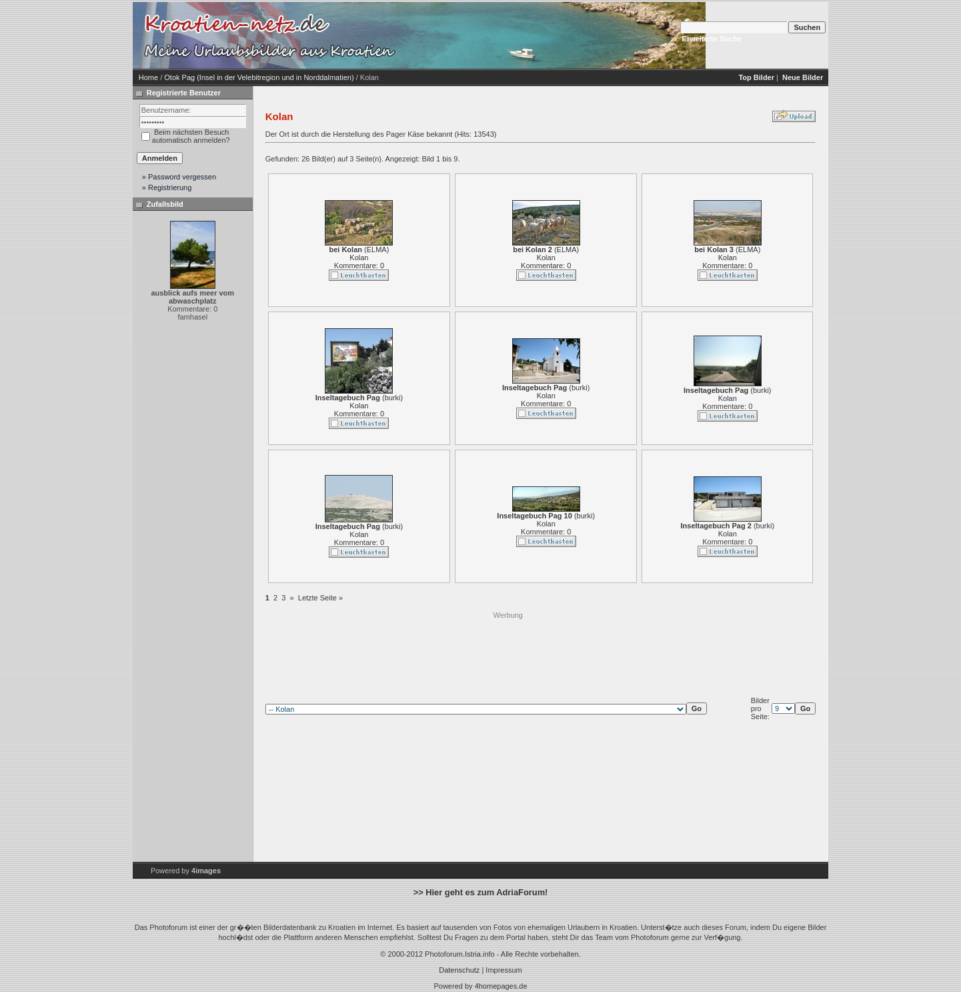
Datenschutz (459, 970)
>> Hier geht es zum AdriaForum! (480, 892)
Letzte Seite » (320, 598)
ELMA (377, 249)
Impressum (504, 970)
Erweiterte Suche (712, 39)
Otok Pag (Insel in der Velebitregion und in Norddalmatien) (258, 77)
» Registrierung (167, 187)
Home (148, 77)
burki (393, 398)
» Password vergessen (179, 177)
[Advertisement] (508, 650)
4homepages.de (501, 986)
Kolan (358, 258)
